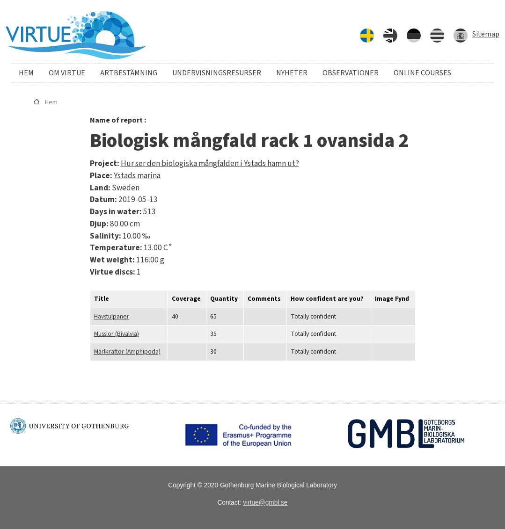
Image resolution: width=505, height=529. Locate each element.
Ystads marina (137, 175)
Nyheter (291, 73)
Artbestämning (128, 73)
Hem (26, 73)
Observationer (350, 73)
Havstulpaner (111, 316)
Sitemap (485, 34)
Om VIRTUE (67, 73)
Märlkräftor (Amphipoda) (127, 351)
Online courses (422, 73)
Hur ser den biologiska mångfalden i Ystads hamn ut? (210, 163)
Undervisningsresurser (216, 73)
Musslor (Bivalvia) (116, 333)
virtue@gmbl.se (265, 502)
